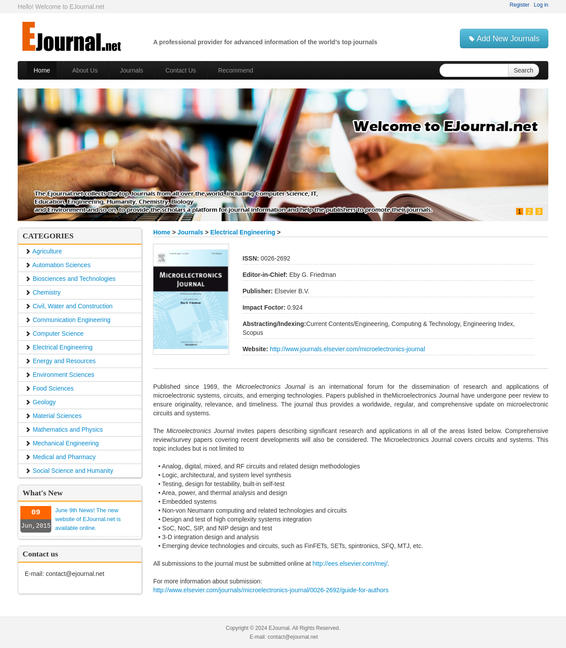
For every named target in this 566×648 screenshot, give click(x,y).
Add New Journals (504, 38)
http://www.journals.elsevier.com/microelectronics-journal (346, 349)
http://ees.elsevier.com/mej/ (350, 563)
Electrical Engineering (242, 232)
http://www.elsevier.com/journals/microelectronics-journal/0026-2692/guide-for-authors (270, 590)
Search (523, 70)
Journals (190, 232)
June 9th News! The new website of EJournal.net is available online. (88, 519)
